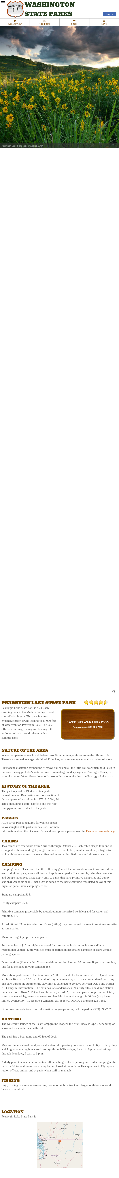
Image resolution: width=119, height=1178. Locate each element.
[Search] (91, 691)
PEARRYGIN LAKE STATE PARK (88, 721)
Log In (109, 14)
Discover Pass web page (100, 831)
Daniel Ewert (36, 145)
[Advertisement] (36, 680)
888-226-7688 (95, 727)
